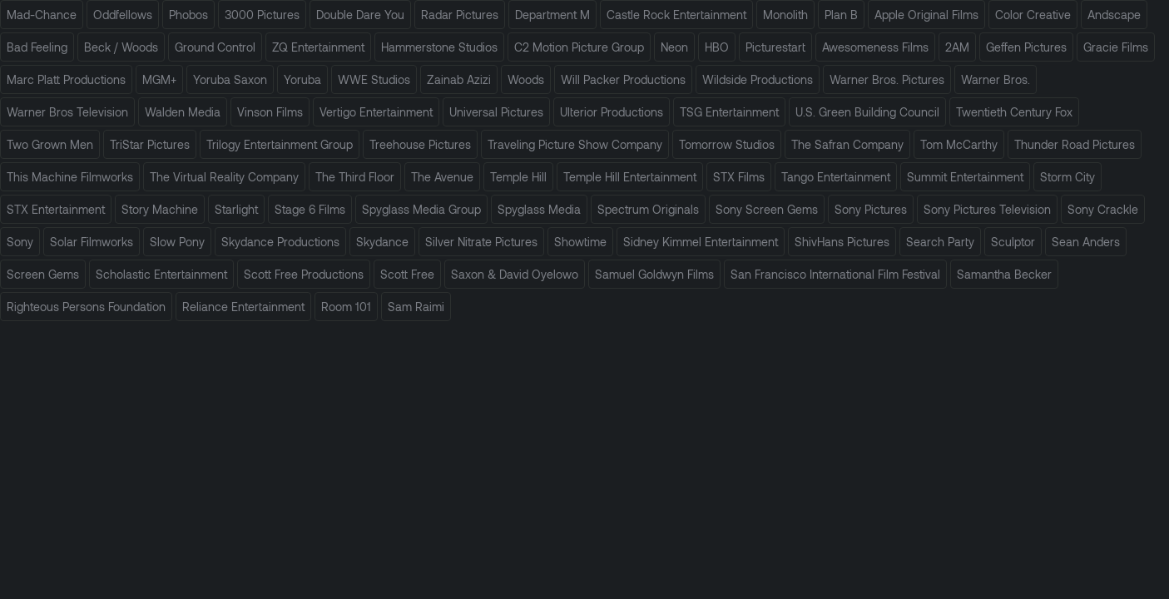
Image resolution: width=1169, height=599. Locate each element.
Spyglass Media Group (421, 209)
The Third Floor (354, 177)
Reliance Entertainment (243, 307)
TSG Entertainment (729, 112)
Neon (674, 47)
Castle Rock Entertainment (676, 14)
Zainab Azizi (459, 79)
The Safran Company (847, 144)
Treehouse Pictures (420, 144)
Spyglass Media (539, 209)
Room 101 (346, 307)
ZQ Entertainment (318, 47)
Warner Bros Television (67, 112)
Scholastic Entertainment (161, 274)
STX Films (739, 177)
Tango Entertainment (835, 177)
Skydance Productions (280, 242)
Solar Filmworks (91, 242)
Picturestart (775, 47)
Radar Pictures (459, 14)
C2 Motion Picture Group (579, 47)
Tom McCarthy (959, 144)
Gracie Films (1115, 47)
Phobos (188, 14)
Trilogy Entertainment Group (279, 144)
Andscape (1114, 14)
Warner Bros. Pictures (887, 79)
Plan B (841, 14)
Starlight (236, 209)
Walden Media (182, 112)
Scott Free (407, 274)
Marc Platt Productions (66, 79)
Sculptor (1013, 242)
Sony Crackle (1102, 209)
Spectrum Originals (648, 209)
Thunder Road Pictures (1074, 144)
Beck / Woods (121, 47)
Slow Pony (177, 242)
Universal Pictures (496, 112)
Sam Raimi (416, 307)
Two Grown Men (50, 144)
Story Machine (159, 209)
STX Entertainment (56, 209)
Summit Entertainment (965, 177)
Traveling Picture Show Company (575, 144)
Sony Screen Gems (767, 209)
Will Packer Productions (623, 79)
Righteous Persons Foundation (86, 307)
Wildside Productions (757, 79)
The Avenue (442, 177)
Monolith (785, 14)
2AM (957, 47)
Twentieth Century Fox (1014, 112)
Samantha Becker (1004, 274)
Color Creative (1033, 14)
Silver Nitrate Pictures (481, 242)
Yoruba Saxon (230, 79)
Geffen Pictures (1026, 47)
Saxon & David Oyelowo (514, 274)
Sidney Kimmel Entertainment (700, 242)
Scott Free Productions (304, 274)
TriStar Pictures (150, 144)
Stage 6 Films (310, 209)
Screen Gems (43, 274)
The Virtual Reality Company (224, 177)
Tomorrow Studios (727, 144)
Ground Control (215, 47)
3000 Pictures (262, 14)
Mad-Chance (42, 14)
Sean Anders (1086, 242)
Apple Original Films (926, 14)
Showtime (580, 242)
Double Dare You (360, 14)
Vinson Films (270, 112)
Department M (552, 14)
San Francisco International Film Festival (835, 274)
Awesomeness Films (875, 47)
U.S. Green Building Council (867, 112)
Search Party (940, 242)
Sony (20, 242)
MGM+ (159, 79)
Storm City (1067, 177)
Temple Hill (518, 177)
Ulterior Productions (611, 112)
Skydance (382, 242)
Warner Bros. (995, 79)
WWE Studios (374, 79)
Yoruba (302, 79)
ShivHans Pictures (842, 242)
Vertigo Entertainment (376, 112)
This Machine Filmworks (70, 177)
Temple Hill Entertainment (629, 177)
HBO (717, 47)
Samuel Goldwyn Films (654, 274)
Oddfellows (122, 14)
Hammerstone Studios (439, 47)
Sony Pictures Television (987, 209)
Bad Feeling (37, 47)
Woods (526, 79)
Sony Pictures (871, 209)
